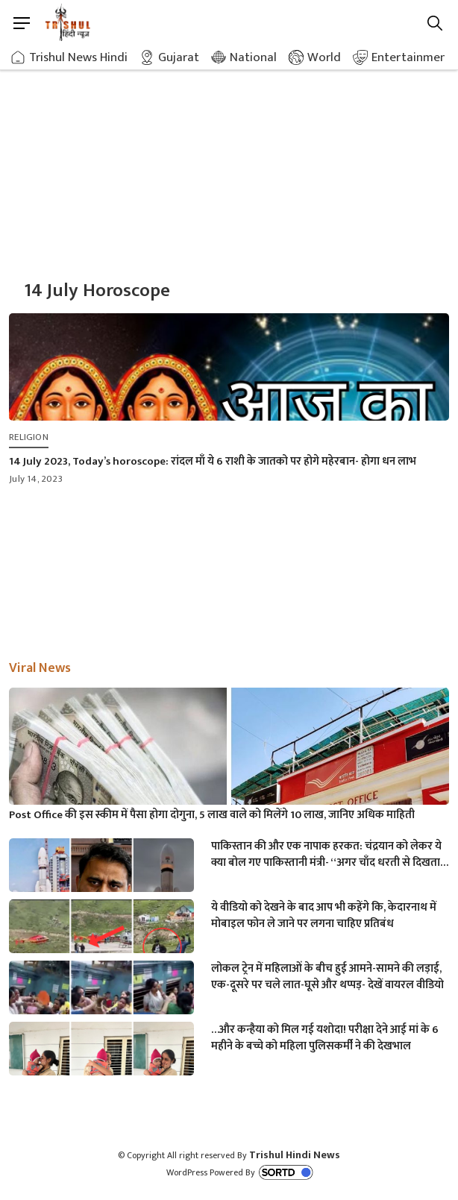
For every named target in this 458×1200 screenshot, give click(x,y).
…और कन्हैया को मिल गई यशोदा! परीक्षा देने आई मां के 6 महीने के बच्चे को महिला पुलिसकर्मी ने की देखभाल (325, 1038)
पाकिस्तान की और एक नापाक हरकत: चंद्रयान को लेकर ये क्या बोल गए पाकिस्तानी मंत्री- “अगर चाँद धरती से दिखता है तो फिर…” (329, 854)
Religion (28, 437)
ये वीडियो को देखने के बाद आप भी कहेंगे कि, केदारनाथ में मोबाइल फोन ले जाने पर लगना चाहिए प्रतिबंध (323, 915)
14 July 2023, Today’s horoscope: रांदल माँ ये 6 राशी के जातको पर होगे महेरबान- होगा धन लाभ (212, 461)
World (324, 57)
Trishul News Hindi (78, 57)
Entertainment (411, 57)
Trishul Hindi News (294, 1154)
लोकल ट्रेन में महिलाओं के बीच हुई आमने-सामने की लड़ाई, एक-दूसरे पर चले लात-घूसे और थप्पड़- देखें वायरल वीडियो (327, 977)
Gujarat (178, 57)
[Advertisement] (229, 156)
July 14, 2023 (36, 479)
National (253, 57)
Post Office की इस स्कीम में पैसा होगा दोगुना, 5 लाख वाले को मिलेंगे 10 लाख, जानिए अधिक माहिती (212, 815)
